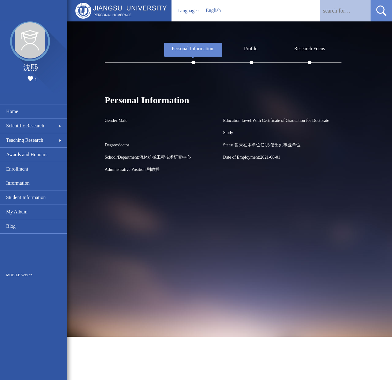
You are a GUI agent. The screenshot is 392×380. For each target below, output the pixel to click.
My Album (17, 211)
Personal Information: (193, 48)
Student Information (26, 197)
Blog (11, 226)
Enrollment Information (17, 176)
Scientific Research (25, 125)
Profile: (251, 48)
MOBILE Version (19, 275)
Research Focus (309, 48)
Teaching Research (24, 140)
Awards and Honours (26, 154)
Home (12, 111)
